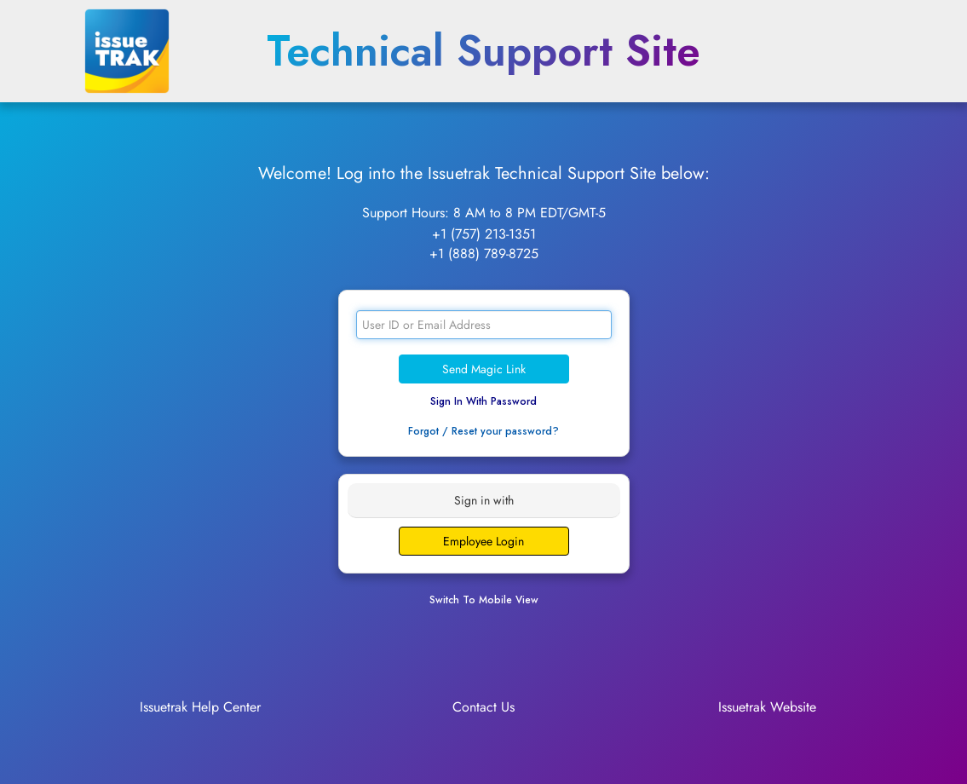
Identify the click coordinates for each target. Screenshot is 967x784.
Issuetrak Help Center (200, 707)
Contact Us (483, 707)
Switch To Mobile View (483, 600)
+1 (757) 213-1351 (484, 234)
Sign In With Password (483, 401)
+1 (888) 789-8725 (483, 253)
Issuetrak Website (767, 707)
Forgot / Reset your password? (483, 431)
